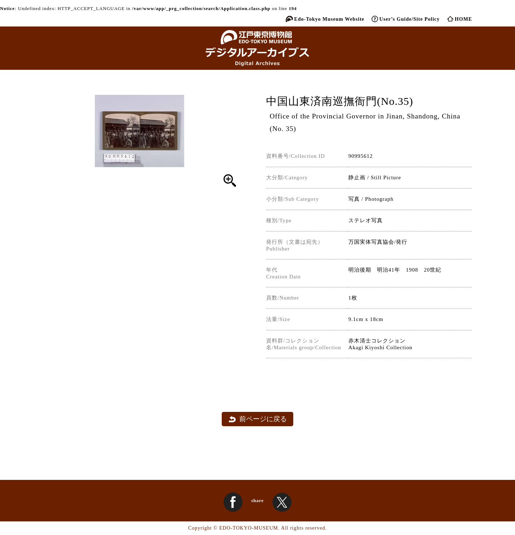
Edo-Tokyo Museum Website (329, 19)
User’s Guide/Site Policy (409, 19)
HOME (463, 19)
